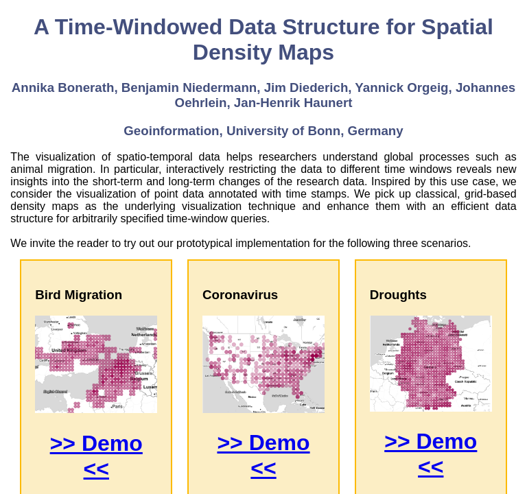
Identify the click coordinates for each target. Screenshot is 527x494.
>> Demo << (96, 456)
